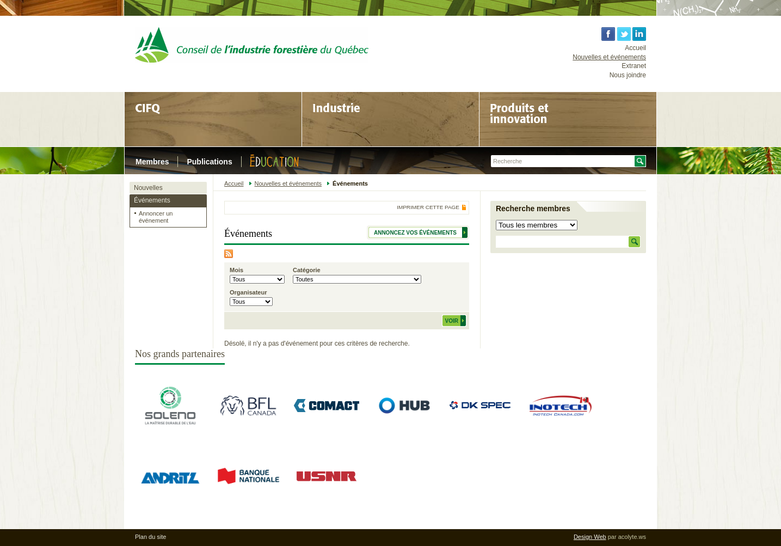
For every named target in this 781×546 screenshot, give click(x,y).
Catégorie (307, 270)
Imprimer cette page (428, 207)
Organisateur (248, 292)
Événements (152, 200)
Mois (236, 270)
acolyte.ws (632, 536)
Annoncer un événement (156, 217)
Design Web (590, 536)
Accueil (635, 48)
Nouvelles (148, 188)
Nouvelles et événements (609, 57)
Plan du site (150, 536)
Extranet (634, 66)
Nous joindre (628, 75)
